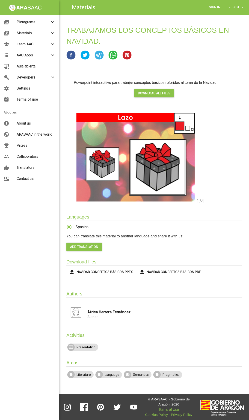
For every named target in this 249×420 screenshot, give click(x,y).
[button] (71, 55)
